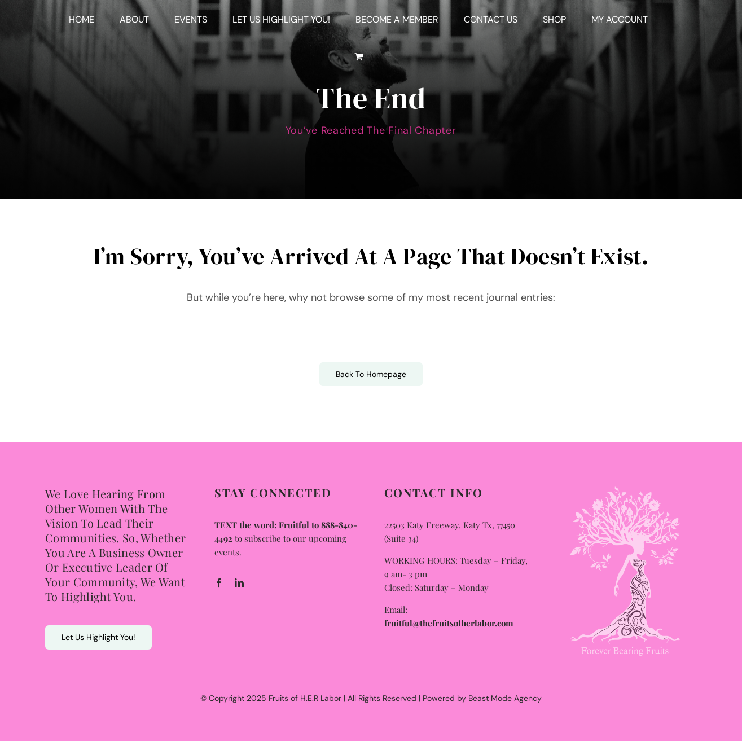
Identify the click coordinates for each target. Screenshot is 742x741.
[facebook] (218, 582)
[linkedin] (239, 582)
